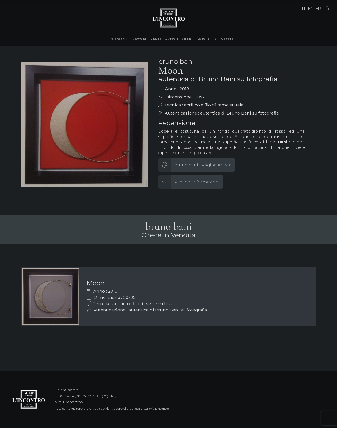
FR (318, 8)
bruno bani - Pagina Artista (202, 165)
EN (311, 8)
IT (304, 8)
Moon (96, 283)
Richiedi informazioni (197, 182)
